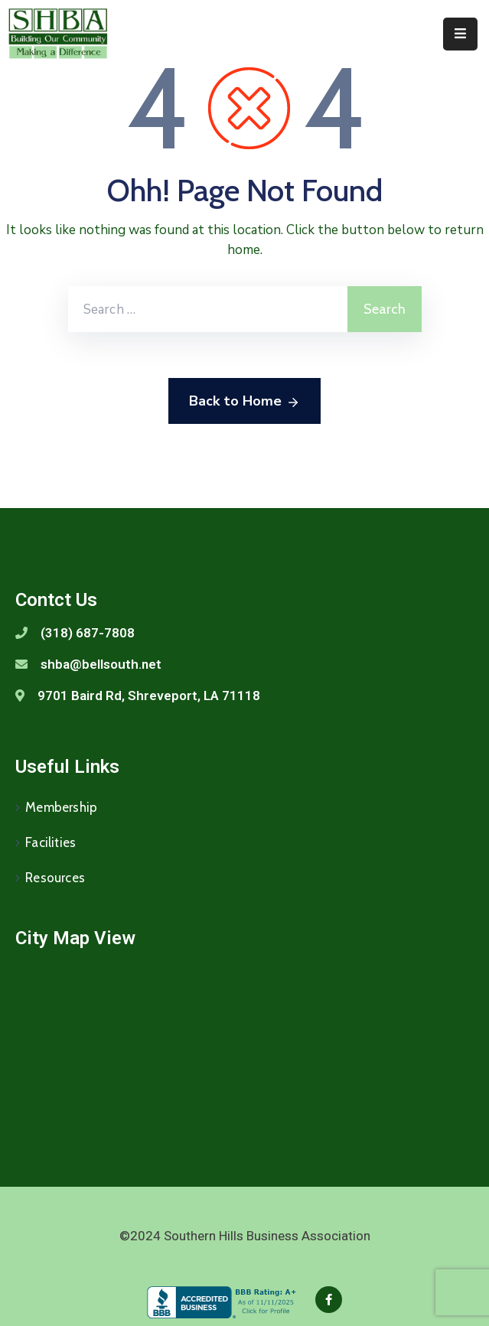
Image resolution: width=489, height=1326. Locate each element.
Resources (55, 877)
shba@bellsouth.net (101, 664)
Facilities (50, 842)
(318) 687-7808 (88, 632)
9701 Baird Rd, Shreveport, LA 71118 (148, 695)
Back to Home (244, 402)
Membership (61, 807)
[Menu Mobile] (460, 34)
